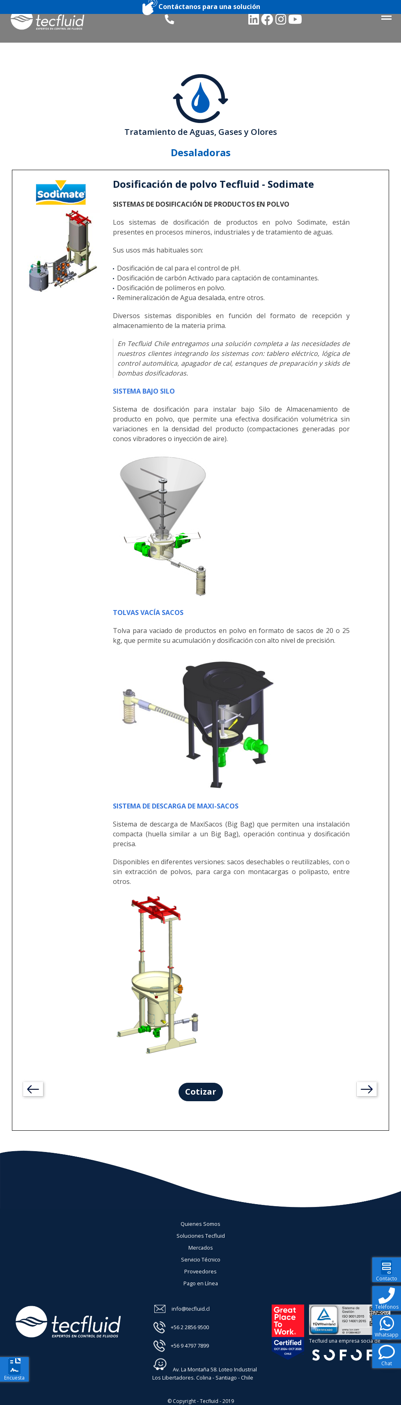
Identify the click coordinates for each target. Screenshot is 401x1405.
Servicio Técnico (200, 1259)
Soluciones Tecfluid (200, 1235)
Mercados (200, 1247)
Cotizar (200, 1091)
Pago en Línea (200, 1283)
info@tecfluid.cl (191, 1308)
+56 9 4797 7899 (190, 1345)
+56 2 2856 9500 (190, 1327)
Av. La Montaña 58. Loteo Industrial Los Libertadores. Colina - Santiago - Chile (204, 1369)
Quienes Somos (200, 1223)
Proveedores (200, 1271)
